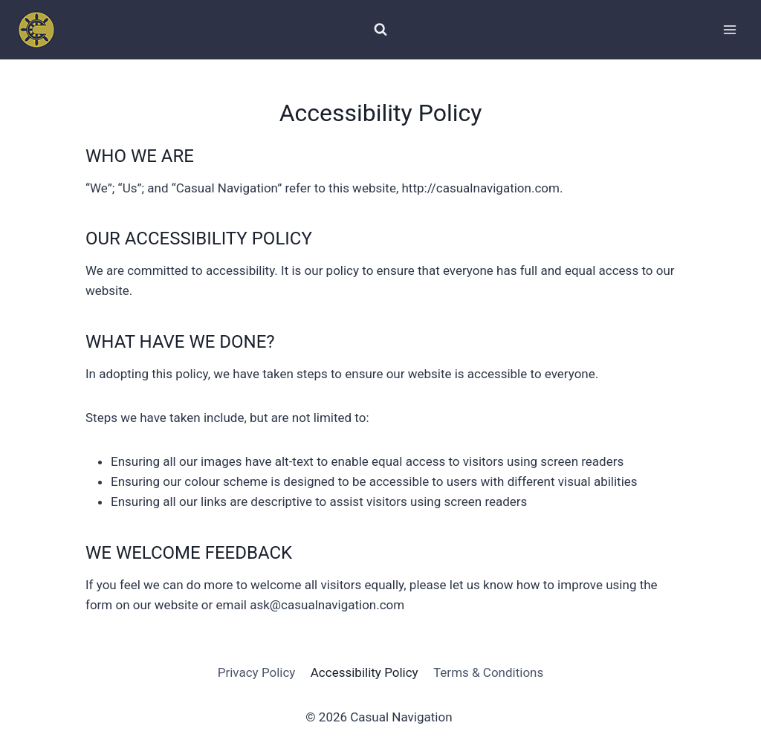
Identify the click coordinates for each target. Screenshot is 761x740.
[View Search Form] (380, 29)
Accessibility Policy (364, 672)
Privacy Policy (257, 672)
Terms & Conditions (488, 672)
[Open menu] (729, 29)
